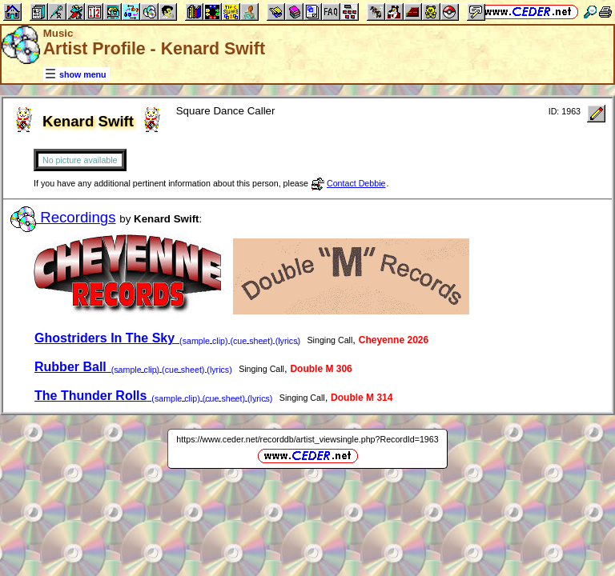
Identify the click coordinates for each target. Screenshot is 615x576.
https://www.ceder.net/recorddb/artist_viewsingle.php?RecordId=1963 (307, 439)
